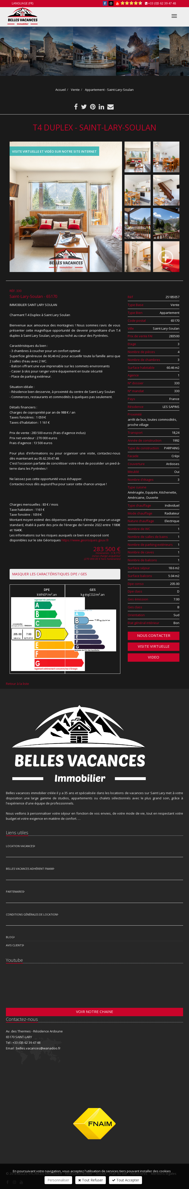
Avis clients (14, 945)
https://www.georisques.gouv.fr (85, 540)
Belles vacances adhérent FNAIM (29, 868)
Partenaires (14, 891)
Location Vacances (20, 846)
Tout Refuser (90, 1180)
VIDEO (153, 657)
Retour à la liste (17, 683)
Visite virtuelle (154, 646)
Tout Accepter (125, 1180)
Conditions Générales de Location (31, 914)
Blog (10, 937)
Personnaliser (58, 1180)
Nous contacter (153, 635)
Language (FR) (22, 3)
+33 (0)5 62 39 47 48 (162, 3)
